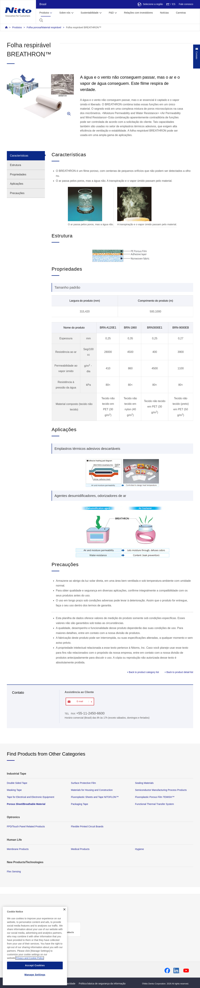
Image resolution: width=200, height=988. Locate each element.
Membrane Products (18, 849)
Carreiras (181, 12)
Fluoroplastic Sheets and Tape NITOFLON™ (95, 797)
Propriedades (18, 174)
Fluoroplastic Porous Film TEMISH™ (154, 797)
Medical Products (80, 849)
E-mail (80, 701)
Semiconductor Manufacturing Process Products (161, 790)
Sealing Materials (144, 783)
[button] (41, 20)
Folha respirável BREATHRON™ (83, 27)
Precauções (17, 193)
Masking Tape (14, 790)
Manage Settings (35, 981)
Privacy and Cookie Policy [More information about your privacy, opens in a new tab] (30, 964)
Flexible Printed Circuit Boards (87, 826)
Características (19, 155)
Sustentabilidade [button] (90, 12)
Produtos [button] (44, 12)
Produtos (17, 27)
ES (173, 4)
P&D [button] (111, 12)
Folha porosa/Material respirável (44, 27)
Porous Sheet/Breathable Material (26, 804)
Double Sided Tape (17, 783)
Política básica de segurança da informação (102, 983)
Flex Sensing (14, 871)
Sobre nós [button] (64, 12)
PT (167, 4)
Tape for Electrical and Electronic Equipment (30, 797)
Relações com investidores (138, 12)
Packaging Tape (79, 804)
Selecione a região (150, 4)
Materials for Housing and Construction (92, 790)
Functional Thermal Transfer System (154, 804)
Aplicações (16, 183)
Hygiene (139, 849)
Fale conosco (186, 4)
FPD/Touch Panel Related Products (26, 826)
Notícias (164, 12)
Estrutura (15, 165)
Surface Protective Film (83, 783)
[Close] (64, 915)
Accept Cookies (35, 971)
